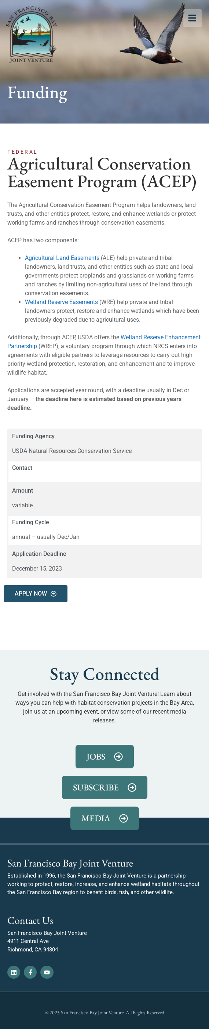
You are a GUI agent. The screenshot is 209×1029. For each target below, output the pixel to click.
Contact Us (30, 920)
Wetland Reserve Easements (61, 302)
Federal (22, 152)
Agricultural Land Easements (62, 257)
